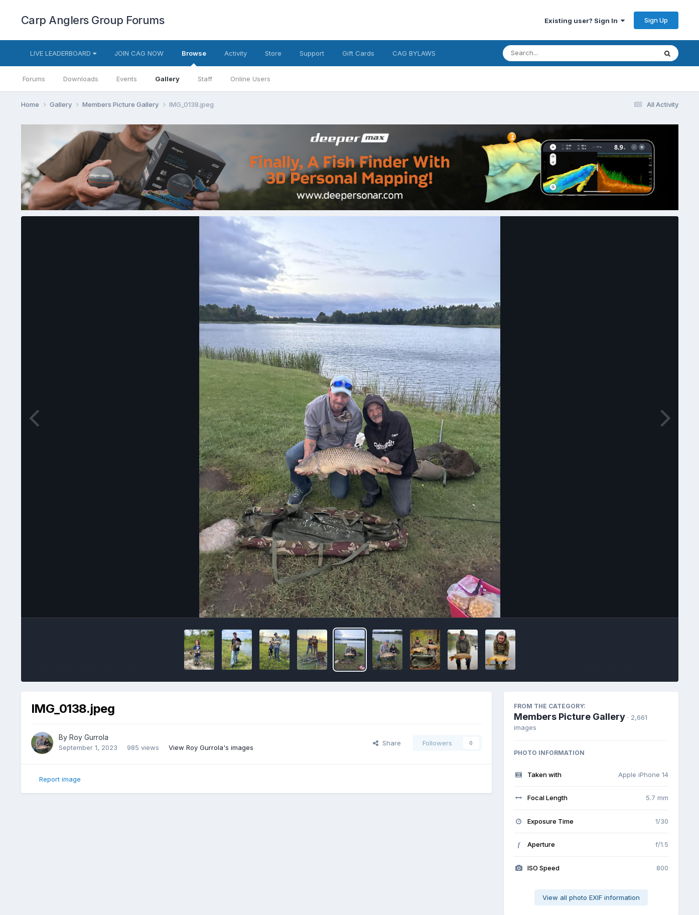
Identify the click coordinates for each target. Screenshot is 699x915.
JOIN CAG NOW (139, 53)
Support (312, 53)
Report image (60, 779)
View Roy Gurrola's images (211, 747)
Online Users (250, 79)
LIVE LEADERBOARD (63, 53)
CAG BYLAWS (414, 53)
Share (387, 743)
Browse (194, 57)
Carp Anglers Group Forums (93, 20)
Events (126, 79)
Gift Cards (358, 53)
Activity (235, 53)
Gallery (167, 79)
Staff (205, 79)
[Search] (552, 53)
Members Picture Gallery (569, 716)
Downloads (80, 79)
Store (273, 53)
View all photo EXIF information (591, 897)
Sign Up (656, 20)
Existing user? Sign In (584, 21)
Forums (34, 79)
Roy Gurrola (88, 737)
